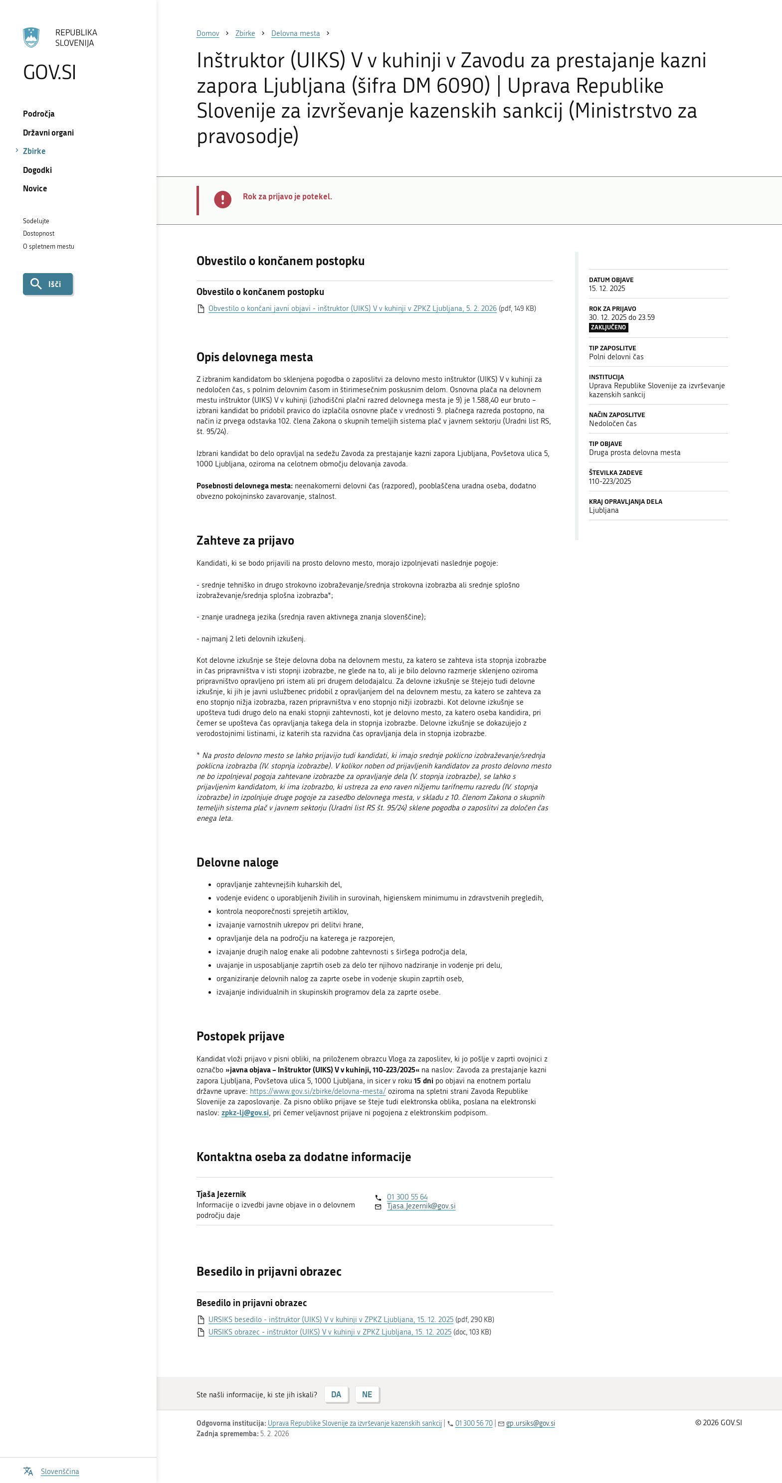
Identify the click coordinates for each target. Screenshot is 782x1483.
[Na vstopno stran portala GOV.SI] (78, 54)
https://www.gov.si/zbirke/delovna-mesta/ (318, 1091)
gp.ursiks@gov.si (530, 1423)
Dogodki (37, 169)
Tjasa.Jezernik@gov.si (421, 1205)
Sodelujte (36, 221)
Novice (35, 188)
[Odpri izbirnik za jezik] (51, 1470)
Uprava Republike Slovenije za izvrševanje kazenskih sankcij (355, 1423)
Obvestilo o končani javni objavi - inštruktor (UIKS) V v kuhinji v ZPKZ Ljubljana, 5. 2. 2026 (352, 308)
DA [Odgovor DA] (336, 1394)
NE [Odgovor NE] (367, 1394)
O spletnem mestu (48, 246)
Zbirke (34, 150)
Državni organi (48, 132)
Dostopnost (38, 233)
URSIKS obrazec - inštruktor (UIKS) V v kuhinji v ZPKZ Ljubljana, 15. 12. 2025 (329, 1332)
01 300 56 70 (474, 1423)
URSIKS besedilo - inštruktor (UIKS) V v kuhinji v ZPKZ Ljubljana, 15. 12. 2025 (330, 1319)
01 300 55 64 (407, 1196)
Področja (39, 113)
